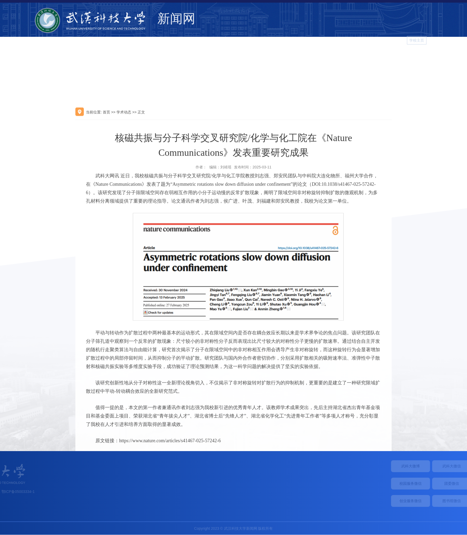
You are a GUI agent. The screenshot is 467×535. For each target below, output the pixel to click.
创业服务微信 (437, 501)
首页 (106, 149)
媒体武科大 (325, 56)
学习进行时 (448, 56)
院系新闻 (351, 56)
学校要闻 (251, 56)
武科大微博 (437, 466)
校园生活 (374, 56)
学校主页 (439, 40)
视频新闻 (398, 56)
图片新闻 (422, 56)
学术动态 (298, 56)
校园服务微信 (437, 483)
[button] (457, 40)
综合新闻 (275, 56)
